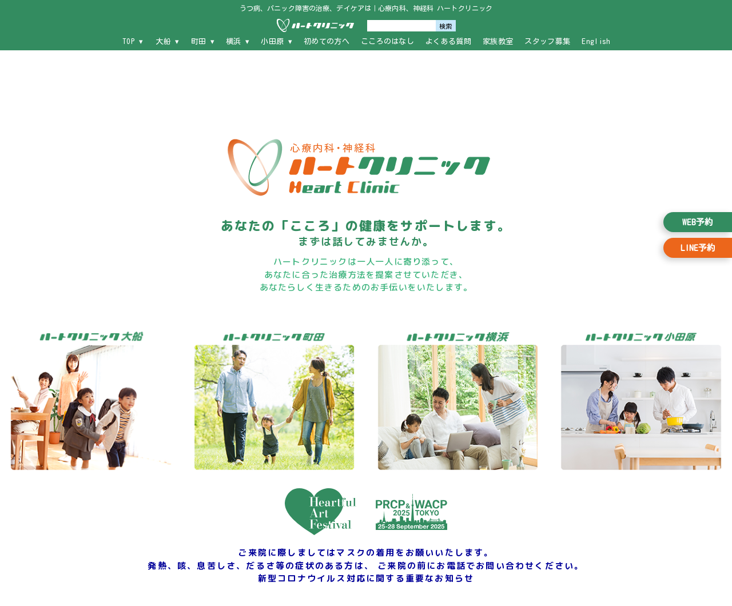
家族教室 (498, 41)
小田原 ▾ (276, 41)
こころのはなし (387, 41)
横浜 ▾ (237, 41)
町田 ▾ (202, 41)
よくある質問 (448, 41)
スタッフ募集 (547, 41)
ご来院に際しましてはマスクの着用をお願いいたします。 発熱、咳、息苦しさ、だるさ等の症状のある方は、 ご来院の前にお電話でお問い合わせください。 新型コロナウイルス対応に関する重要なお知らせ (366, 565)
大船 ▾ (167, 41)
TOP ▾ (133, 41)
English (596, 41)
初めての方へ (326, 41)
